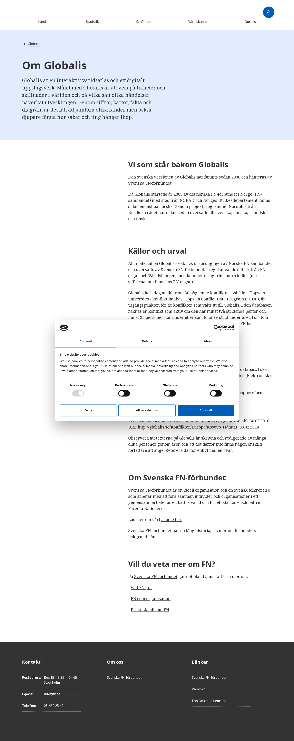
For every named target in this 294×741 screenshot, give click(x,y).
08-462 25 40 (53, 705)
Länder (43, 22)
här (151, 536)
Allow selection (147, 410)
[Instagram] (268, 684)
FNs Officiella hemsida (209, 701)
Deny (88, 410)
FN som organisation (150, 598)
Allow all (205, 410)
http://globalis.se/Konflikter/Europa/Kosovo (179, 427)
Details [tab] (147, 341)
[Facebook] (268, 661)
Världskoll (199, 689)
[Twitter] (268, 673)
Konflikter (143, 22)
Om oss (250, 22)
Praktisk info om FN (150, 609)
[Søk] (268, 12)
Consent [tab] (86, 341)
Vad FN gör (141, 587)
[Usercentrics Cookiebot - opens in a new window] (216, 328)
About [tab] (208, 341)
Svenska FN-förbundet (150, 183)
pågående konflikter (209, 293)
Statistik (92, 22)
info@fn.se (52, 694)
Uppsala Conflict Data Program (214, 299)
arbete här (171, 519)
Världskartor (198, 22)
